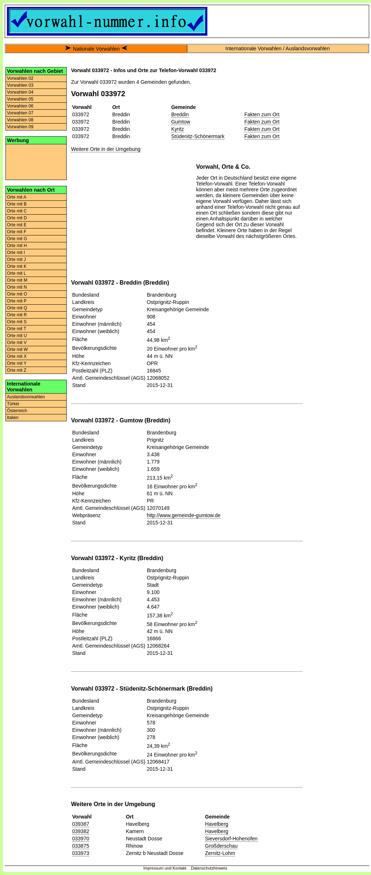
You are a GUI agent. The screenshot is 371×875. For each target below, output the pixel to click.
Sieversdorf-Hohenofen (231, 838)
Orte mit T (16, 328)
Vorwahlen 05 (20, 99)
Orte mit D (17, 217)
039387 (80, 824)
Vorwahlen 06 (20, 106)
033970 (80, 838)
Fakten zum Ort (261, 114)
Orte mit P (17, 301)
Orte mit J (16, 259)
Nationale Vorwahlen (96, 49)
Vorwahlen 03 (20, 85)
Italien (13, 417)
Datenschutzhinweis (209, 868)
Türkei (13, 403)
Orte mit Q (17, 307)
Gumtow (180, 122)
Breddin (180, 114)
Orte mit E (17, 224)
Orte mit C (17, 211)
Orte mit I (16, 252)
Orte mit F (16, 231)
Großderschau (221, 846)
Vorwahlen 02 (20, 78)
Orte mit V (17, 342)
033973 (80, 853)
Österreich (17, 410)
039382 (80, 831)
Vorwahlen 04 (20, 92)
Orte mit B (17, 204)
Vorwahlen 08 (20, 119)
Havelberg (217, 824)
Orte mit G (17, 238)
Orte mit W (17, 349)
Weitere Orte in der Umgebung (105, 149)
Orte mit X (17, 356)
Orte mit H (17, 245)
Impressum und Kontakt (164, 868)
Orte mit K (17, 266)
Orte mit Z (16, 370)
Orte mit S (17, 321)
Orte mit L (16, 273)
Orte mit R (17, 314)
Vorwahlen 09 (20, 126)
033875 (80, 846)
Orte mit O (17, 294)
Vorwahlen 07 (20, 113)
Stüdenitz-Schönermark (197, 136)
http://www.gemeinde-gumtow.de (183, 515)
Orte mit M (17, 280)
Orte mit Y (17, 363)
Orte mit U (17, 335)
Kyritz (177, 129)
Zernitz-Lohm (220, 853)
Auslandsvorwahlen (26, 396)
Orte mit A (16, 197)
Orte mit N (17, 287)
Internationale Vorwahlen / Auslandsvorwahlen (278, 48)
